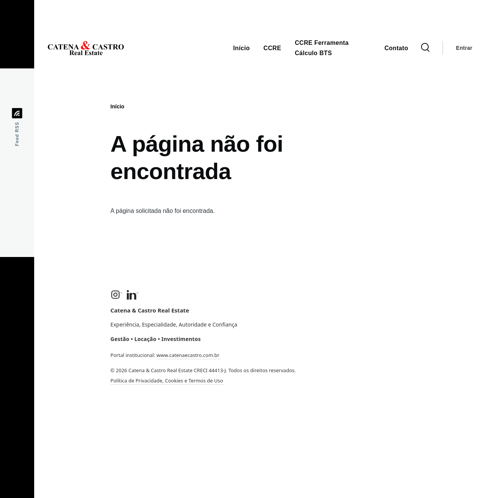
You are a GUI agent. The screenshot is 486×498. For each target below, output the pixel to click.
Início (117, 106)
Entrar (464, 48)
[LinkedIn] (133, 295)
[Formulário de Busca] (425, 47)
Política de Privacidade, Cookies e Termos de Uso (167, 380)
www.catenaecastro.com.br (188, 355)
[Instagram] (116, 295)
